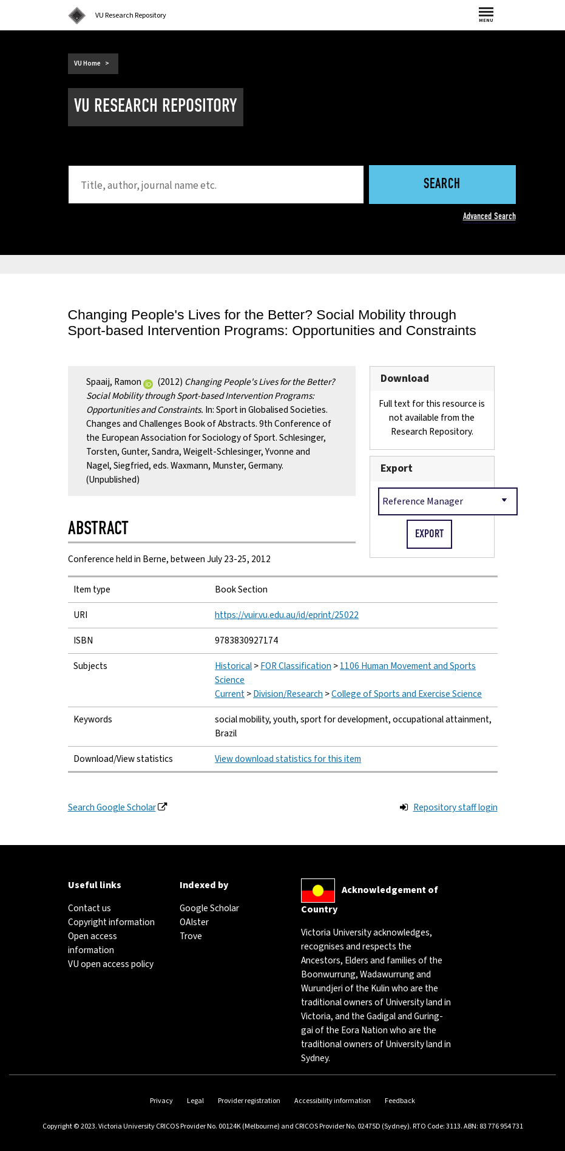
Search (442, 185)
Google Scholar (209, 908)
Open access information (92, 943)
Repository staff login (455, 807)
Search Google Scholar (112, 807)
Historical (233, 666)
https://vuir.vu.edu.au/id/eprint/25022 (287, 615)
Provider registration (249, 1101)
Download (405, 378)
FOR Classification (295, 666)
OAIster (194, 922)
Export (397, 468)
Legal (195, 1101)
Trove (191, 936)
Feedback (400, 1101)
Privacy (161, 1101)
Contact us (89, 908)
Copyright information (111, 922)
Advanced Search (489, 216)
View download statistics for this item (288, 759)
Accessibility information (332, 1101)
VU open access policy (111, 964)
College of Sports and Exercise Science (406, 694)
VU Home (87, 63)
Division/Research (288, 694)
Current (230, 694)
